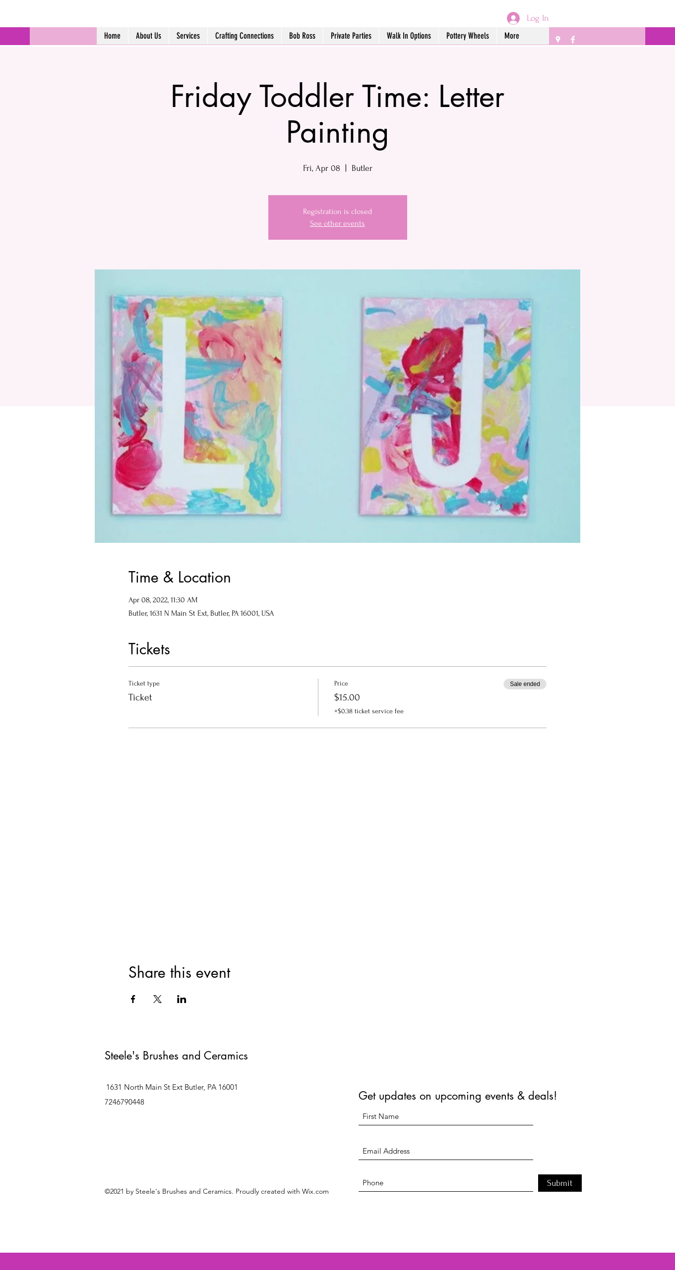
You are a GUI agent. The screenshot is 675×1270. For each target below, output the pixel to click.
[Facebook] (573, 40)
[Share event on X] (157, 999)
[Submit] (560, 1183)
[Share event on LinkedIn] (181, 999)
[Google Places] (558, 40)
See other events (337, 223)
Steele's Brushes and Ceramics (176, 1055)
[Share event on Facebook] (133, 999)
